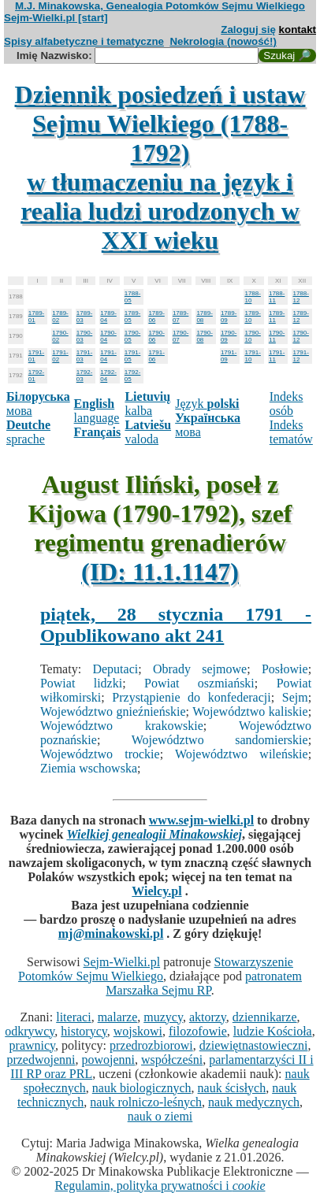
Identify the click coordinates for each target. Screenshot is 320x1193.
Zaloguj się (248, 29)
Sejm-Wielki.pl (122, 962)
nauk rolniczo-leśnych (146, 1102)
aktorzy (207, 1017)
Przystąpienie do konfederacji (191, 697)
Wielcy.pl (156, 891)
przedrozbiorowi (151, 1045)
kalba (147, 403)
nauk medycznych (254, 1102)
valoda (148, 432)
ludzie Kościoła (272, 1031)
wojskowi (137, 1031)
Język (207, 403)
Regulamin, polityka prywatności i (159, 1185)
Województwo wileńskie (241, 754)
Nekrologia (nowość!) (223, 41)
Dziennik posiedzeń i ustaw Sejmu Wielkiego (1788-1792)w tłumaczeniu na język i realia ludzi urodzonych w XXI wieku (160, 167)
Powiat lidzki (81, 683)
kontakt (297, 29)
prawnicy (32, 1045)
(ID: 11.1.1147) (160, 572)
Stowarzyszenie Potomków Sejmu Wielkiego (155, 969)
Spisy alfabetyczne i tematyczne (84, 41)
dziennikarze (265, 1017)
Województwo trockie (100, 754)
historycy (84, 1031)
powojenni (108, 1059)
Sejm (295, 697)
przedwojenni (40, 1059)
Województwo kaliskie (249, 711)
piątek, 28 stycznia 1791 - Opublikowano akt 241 (175, 625)
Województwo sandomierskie (220, 740)
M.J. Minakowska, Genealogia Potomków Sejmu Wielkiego (160, 6)
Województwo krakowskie (121, 725)
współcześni (172, 1059)
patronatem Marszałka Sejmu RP (204, 983)
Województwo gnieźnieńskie (113, 711)
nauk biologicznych (142, 1088)
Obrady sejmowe (200, 669)
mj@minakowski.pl (111, 933)
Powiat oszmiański (199, 683)
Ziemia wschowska (88, 768)
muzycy (163, 1017)
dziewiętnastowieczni (253, 1045)
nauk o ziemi (160, 1116)
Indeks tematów (291, 432)
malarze (118, 1017)
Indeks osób (286, 403)
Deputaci (115, 669)
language (97, 410)
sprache (28, 432)
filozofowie (198, 1031)
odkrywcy (29, 1031)
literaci (73, 1017)
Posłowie (285, 669)
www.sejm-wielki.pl (201, 820)
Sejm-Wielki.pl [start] (56, 18)
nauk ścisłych (232, 1088)
